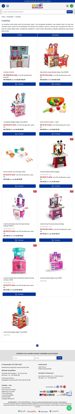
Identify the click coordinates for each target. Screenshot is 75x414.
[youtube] (64, 387)
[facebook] (57, 387)
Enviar (59, 358)
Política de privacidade (44, 369)
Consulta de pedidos (7, 395)
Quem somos (42, 367)
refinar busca (19, 35)
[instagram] (61, 387)
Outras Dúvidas (6, 397)
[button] (1, 1)
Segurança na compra (8, 391)
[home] (37, 5)
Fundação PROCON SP (8, 399)
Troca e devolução (7, 393)
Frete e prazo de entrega (9, 389)
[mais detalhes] (19, 84)
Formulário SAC (6, 388)
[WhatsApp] (69, 408)
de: (41, 174)
